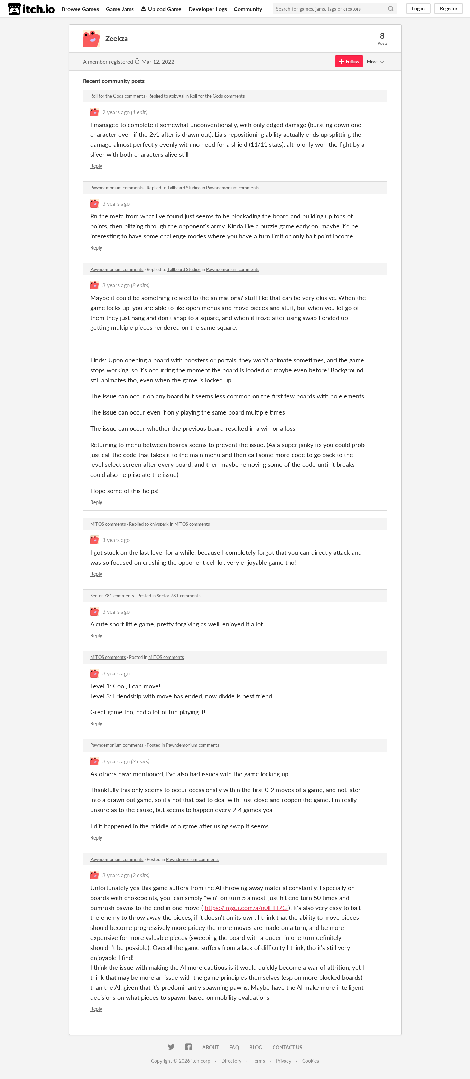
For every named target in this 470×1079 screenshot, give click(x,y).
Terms (258, 1061)
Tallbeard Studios (184, 187)
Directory (231, 1061)
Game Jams (120, 9)
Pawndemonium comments (117, 187)
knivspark (159, 524)
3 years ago (116, 203)
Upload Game (161, 9)
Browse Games (80, 9)
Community (248, 9)
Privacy (283, 1061)
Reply (96, 166)
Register (448, 8)
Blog (255, 1047)
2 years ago (116, 112)
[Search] (390, 8)
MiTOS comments (108, 524)
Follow (349, 61)
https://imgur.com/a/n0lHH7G (246, 908)
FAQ (234, 1047)
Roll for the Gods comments (117, 96)
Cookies (310, 1061)
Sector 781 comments (112, 595)
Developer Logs (207, 9)
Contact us (287, 1047)
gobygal (176, 96)
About (210, 1047)
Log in (418, 8)
